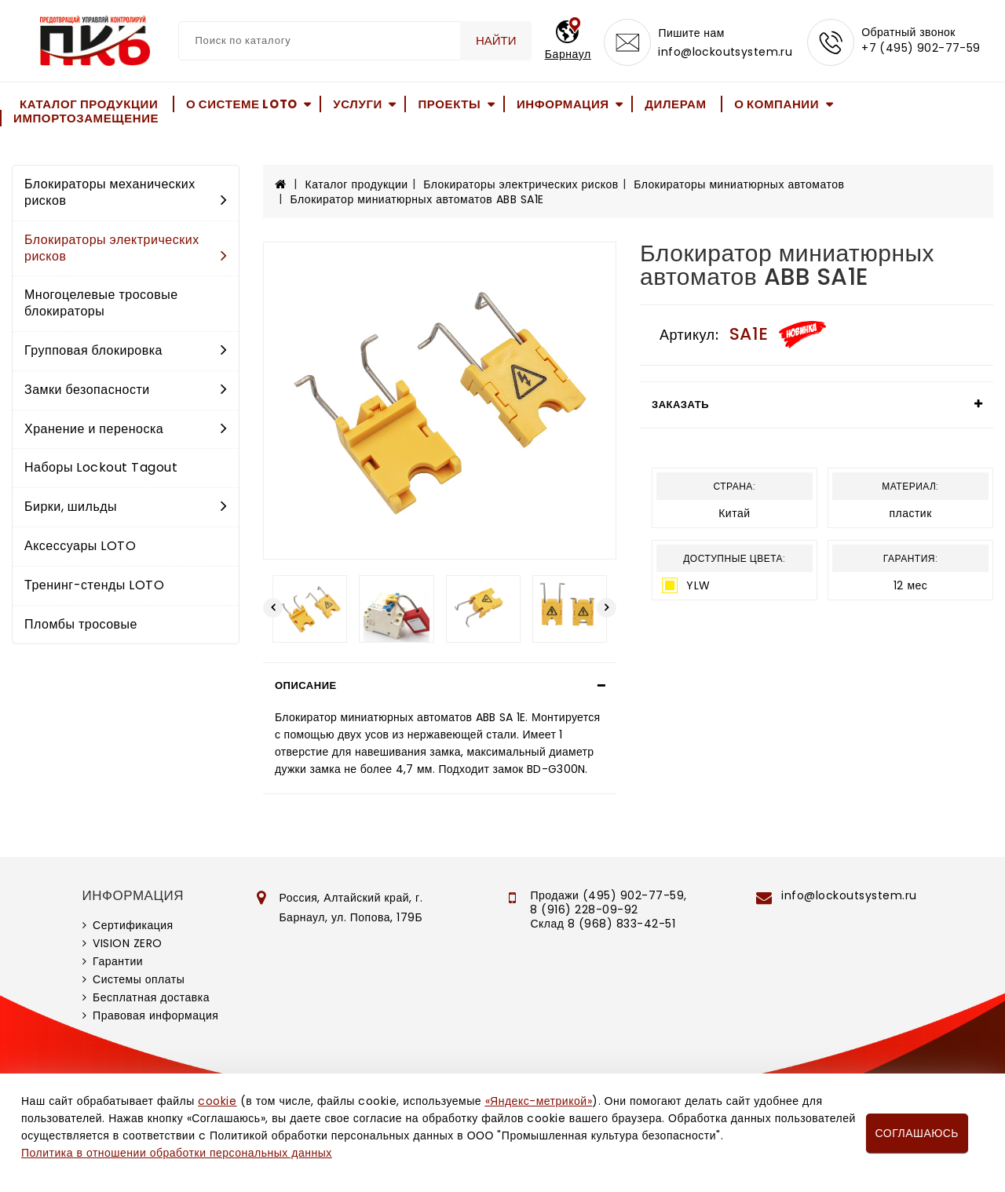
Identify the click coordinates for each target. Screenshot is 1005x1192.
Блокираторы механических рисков (125, 192)
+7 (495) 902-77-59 (921, 49)
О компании (776, 104)
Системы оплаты (139, 979)
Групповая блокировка (125, 350)
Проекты (449, 104)
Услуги (357, 104)
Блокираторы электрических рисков (125, 248)
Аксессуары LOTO (80, 546)
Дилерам (675, 104)
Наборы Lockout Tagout (100, 467)
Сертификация (133, 925)
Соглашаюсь (917, 1133)
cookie (217, 1101)
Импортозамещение (86, 118)
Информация (563, 104)
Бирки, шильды (125, 507)
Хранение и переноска (125, 429)
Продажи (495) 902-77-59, (608, 895)
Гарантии (118, 961)
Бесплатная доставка (151, 997)
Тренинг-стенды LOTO (94, 585)
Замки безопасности (125, 390)
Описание (306, 685)
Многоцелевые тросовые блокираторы (101, 303)
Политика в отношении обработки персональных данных (176, 1153)
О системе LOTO (242, 104)
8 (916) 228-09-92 (584, 909)
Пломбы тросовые (80, 624)
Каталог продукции (89, 104)
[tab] (439, 686)
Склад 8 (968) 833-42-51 (602, 924)
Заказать (680, 404)
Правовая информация (155, 1015)
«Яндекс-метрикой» (538, 1101)
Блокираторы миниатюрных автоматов (739, 184)
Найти (496, 40)
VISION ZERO (128, 943)
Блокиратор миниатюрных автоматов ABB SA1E (417, 199)
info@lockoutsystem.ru (725, 52)
